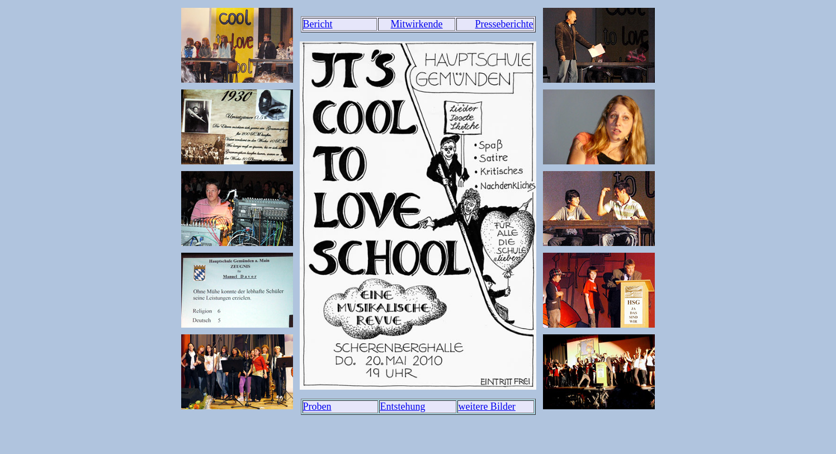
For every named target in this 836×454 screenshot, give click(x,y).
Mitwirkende (417, 24)
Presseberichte (504, 24)
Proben (317, 406)
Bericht (318, 24)
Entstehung (402, 406)
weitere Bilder (486, 406)
